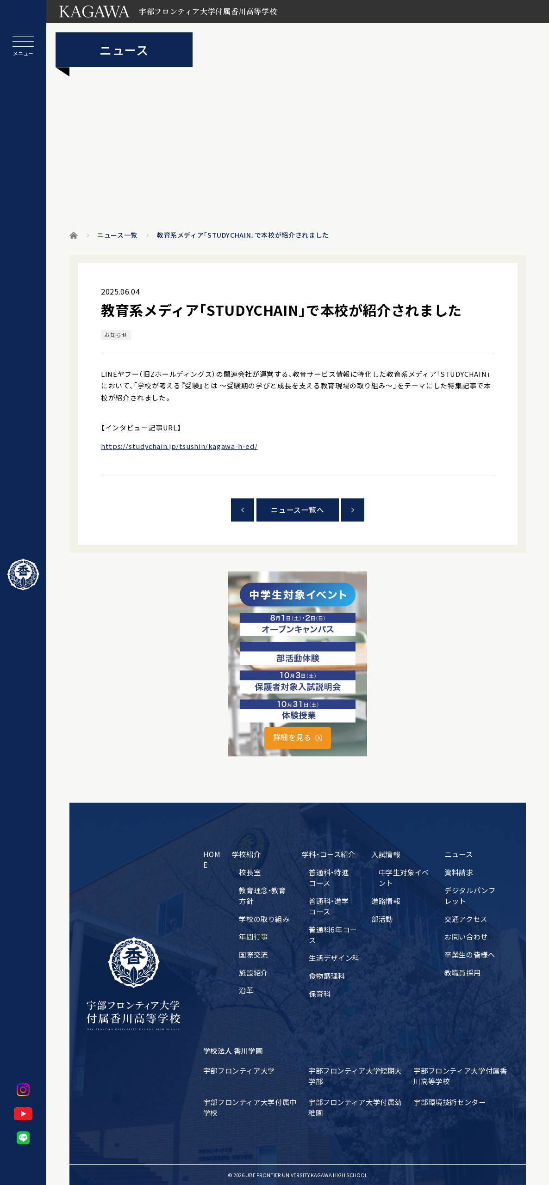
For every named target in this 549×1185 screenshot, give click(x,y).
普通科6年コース (332, 934)
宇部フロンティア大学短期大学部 (355, 1075)
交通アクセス (465, 919)
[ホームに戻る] (23, 575)
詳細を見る (292, 737)
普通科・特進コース (329, 877)
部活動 (382, 919)
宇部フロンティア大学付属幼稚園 (355, 1107)
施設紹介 (253, 972)
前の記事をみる (242, 510)
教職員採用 (462, 972)
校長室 (250, 872)
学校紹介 (246, 854)
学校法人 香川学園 (233, 1050)
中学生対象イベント (404, 877)
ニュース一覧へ (297, 509)
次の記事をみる (352, 510)
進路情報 (385, 901)
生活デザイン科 (334, 957)
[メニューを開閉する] (23, 46)
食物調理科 (327, 975)
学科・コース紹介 (329, 854)
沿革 (246, 990)
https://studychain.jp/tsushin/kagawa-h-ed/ (179, 446)
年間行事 (253, 936)
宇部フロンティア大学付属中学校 (250, 1107)
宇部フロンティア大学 (239, 1070)
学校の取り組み (264, 919)
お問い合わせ (466, 936)
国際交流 (253, 954)
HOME (212, 859)
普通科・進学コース (329, 906)
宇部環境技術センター (449, 1102)
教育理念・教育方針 (262, 895)
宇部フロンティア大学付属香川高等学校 (460, 1075)
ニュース (458, 854)
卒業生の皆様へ (469, 954)
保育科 (320, 994)
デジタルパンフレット (469, 895)
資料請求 (459, 872)
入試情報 (385, 854)
